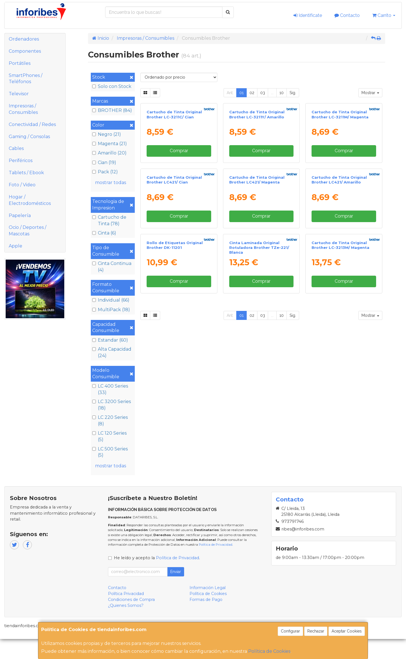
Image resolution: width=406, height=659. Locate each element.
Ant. (230, 92)
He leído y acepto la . (157, 577)
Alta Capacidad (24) (111, 352)
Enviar (175, 591)
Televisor (19, 93)
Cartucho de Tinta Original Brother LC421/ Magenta (256, 299)
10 (281, 92)
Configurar (290, 631)
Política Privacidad (126, 613)
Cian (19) (104, 162)
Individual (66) (110, 300)
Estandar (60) (110, 340)
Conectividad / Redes (32, 124)
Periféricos (20, 160)
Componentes (25, 51)
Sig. (293, 92)
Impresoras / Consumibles (23, 109)
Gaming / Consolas (29, 136)
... (272, 92)
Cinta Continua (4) (111, 267)
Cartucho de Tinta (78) (109, 220)
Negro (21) (106, 134)
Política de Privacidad (215, 565)
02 (252, 92)
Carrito (383, 15)
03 (262, 92)
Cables (16, 148)
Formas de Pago (205, 619)
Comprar (179, 210)
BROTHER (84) (112, 110)
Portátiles (19, 63)
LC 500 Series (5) (110, 452)
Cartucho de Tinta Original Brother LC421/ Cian (174, 299)
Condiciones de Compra (131, 619)
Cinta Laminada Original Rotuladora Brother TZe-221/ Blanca (259, 426)
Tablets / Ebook (26, 172)
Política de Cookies (269, 651)
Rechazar (315, 631)
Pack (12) (105, 171)
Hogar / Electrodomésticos (30, 200)
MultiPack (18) (111, 309)
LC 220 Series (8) (110, 420)
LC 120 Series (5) (109, 436)
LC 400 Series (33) (110, 389)
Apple (15, 246)
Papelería (20, 215)
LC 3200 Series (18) (111, 405)
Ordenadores (24, 39)
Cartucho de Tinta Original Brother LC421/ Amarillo (339, 299)
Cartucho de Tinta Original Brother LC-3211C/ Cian (174, 174)
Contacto (347, 15)
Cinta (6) (104, 233)
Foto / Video (22, 184)
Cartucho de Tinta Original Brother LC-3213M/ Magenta (340, 423)
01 (241, 92)
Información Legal (207, 607)
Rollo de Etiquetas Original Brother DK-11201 (175, 423)
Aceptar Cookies (347, 631)
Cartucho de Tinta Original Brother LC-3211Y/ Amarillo (256, 174)
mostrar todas (110, 182)
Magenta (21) (109, 143)
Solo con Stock (111, 86)
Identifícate (308, 15)
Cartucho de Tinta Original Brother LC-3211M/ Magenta (340, 174)
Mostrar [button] (370, 92)
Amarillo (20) (109, 153)
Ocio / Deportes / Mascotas (27, 230)
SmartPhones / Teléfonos (25, 79)
